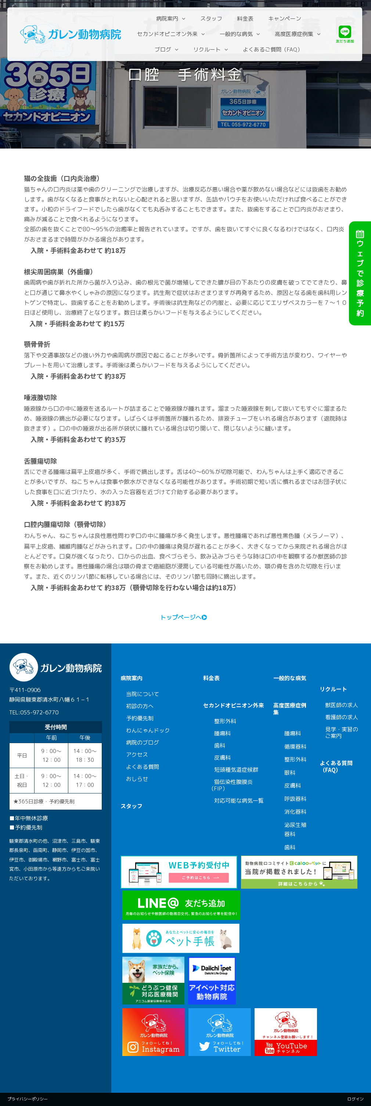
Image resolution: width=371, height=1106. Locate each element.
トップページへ (180, 617)
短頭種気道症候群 (236, 770)
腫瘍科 (222, 733)
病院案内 (168, 18)
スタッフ (212, 18)
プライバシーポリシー (27, 1099)
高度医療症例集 (294, 34)
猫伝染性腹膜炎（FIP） (231, 785)
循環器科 (295, 746)
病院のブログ (142, 742)
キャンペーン (285, 18)
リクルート (208, 49)
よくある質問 (142, 767)
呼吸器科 (295, 799)
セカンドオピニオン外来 (168, 34)
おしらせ (137, 779)
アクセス (137, 755)
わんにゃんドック (151, 730)
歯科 (219, 745)
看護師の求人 (341, 717)
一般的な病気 (236, 34)
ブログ (164, 49)
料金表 (246, 18)
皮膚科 (222, 757)
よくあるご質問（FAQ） (274, 49)
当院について (142, 694)
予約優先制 (140, 718)
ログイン (355, 1099)
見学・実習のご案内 (341, 732)
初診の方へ (140, 706)
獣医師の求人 (341, 705)
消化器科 (295, 812)
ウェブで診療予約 (360, 262)
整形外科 (225, 721)
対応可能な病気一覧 (239, 800)
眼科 (289, 773)
